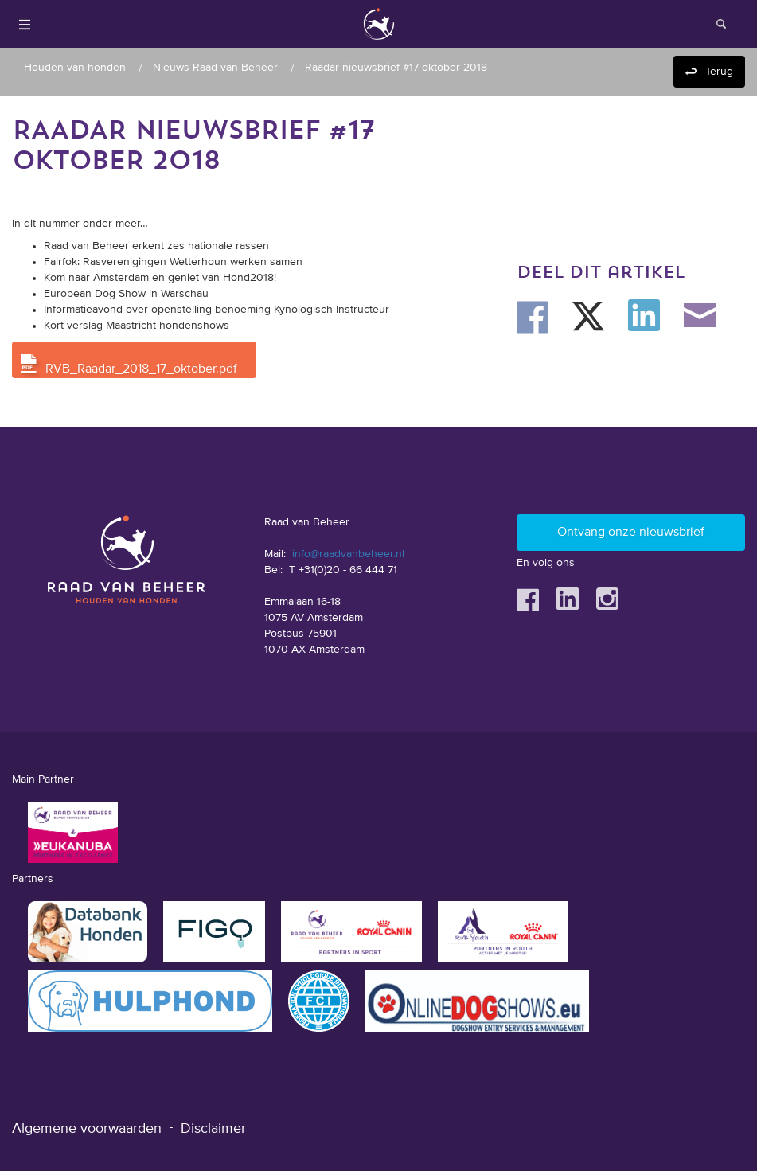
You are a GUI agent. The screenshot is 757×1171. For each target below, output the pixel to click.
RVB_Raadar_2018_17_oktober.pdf (141, 369)
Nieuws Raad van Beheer (215, 67)
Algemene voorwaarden (87, 1129)
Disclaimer (213, 1129)
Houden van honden (75, 67)
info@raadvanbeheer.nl (348, 554)
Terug (719, 71)
